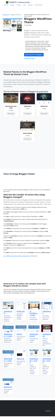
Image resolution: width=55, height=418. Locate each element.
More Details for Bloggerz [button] (33, 55)
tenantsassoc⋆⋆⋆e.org (34, 360)
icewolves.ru (46, 312)
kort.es (19, 334)
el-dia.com (21, 311)
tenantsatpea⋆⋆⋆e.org (46, 360)
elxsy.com (20, 358)
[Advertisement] (27, 156)
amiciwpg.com (46, 335)
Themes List (6, 14)
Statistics (30, 5)
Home (36, 405)
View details (11, 113)
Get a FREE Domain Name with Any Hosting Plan (16, 256)
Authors (19, 5)
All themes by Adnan (29, 58)
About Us (48, 411)
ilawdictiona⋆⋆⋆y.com (8, 335)
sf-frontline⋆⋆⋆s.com (34, 313)
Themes (6, 5)
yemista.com (8, 312)
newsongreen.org (34, 335)
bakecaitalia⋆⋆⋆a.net (8, 359)
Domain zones (48, 408)
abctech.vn (8, 387)
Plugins (12, 5)
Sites (24, 5)
